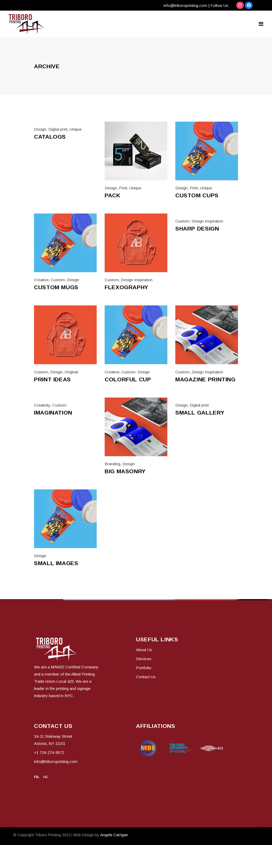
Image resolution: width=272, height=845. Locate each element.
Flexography (126, 287)
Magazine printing (205, 379)
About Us (144, 649)
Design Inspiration (136, 280)
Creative (41, 280)
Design (40, 129)
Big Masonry (125, 471)
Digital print (57, 129)
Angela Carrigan (114, 835)
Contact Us (146, 677)
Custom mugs (56, 287)
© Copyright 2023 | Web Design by (56, 835)
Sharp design (197, 228)
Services (143, 658)
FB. (37, 777)
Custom (58, 280)
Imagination (53, 412)
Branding (112, 464)
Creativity (42, 405)
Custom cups (197, 195)
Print (123, 188)
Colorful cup (128, 379)
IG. (46, 777)
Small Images (56, 563)
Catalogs (50, 137)
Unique (76, 129)
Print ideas (52, 379)
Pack (113, 195)
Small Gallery (199, 412)
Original (71, 372)
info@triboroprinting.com (185, 5)
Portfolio (143, 667)
